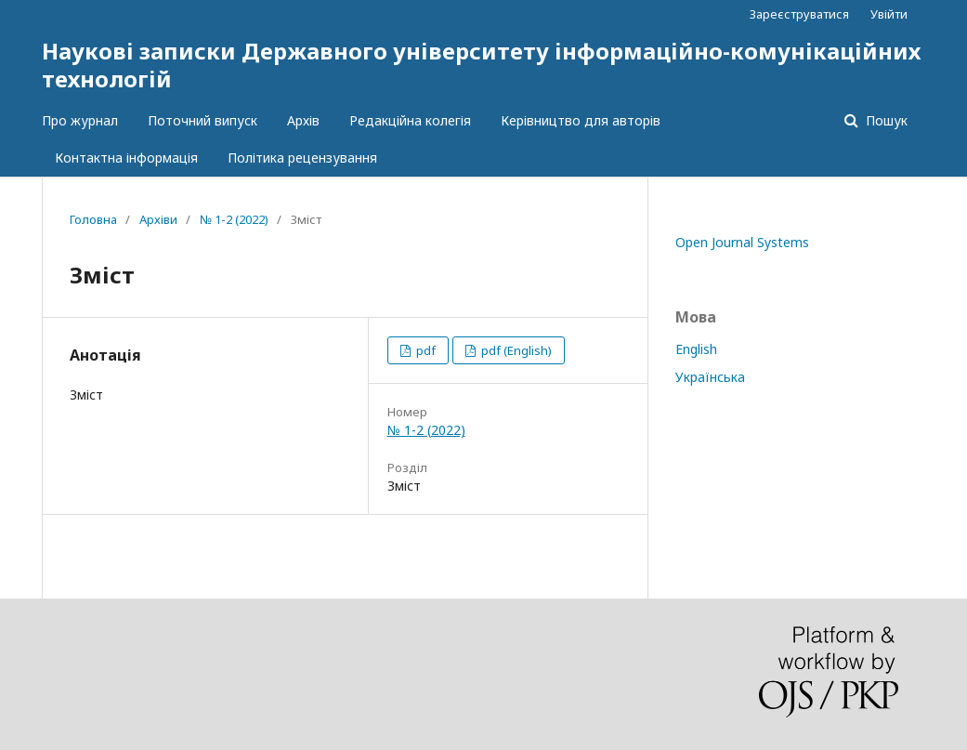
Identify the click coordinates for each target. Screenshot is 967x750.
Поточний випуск (202, 120)
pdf (424, 350)
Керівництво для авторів (580, 120)
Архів (303, 120)
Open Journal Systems (742, 242)
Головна (93, 219)
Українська (710, 377)
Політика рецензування (302, 157)
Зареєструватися (799, 14)
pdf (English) (515, 350)
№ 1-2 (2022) (234, 219)
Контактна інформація (126, 157)
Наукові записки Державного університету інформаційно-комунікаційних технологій (481, 64)
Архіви (158, 219)
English (696, 349)
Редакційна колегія (410, 120)
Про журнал (80, 120)
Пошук (885, 120)
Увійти (889, 14)
